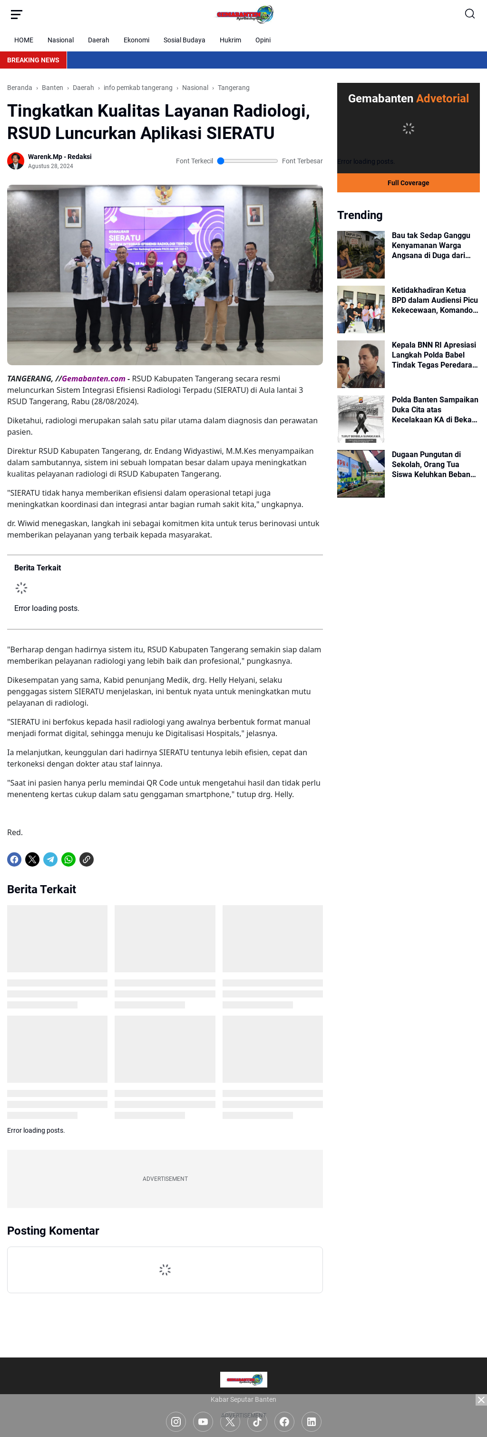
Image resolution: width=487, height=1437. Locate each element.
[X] (32, 859)
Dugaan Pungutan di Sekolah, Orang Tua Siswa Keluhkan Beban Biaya (431, 464)
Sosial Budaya (184, 40)
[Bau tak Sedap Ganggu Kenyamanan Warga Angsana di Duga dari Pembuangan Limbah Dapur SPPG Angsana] (361, 255)
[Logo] (243, 1379)
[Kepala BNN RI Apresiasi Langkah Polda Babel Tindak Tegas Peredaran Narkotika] (361, 364)
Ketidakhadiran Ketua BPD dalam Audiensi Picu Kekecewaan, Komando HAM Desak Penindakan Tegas (435, 300)
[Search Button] (470, 14)
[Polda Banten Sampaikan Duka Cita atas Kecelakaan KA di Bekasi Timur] (361, 419)
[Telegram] (50, 859)
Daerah (98, 40)
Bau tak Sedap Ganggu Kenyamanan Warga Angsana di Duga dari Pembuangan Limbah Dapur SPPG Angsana (431, 245)
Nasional (61, 40)
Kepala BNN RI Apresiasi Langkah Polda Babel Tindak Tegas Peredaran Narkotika (434, 355)
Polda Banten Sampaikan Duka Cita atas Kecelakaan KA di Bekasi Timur (435, 410)
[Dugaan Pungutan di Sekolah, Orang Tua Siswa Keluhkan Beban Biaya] (361, 474)
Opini (263, 40)
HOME (23, 40)
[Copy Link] (86, 859)
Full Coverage (408, 183)
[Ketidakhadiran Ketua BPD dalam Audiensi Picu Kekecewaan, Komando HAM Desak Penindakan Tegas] (361, 309)
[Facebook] (14, 859)
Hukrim (230, 40)
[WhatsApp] (68, 859)
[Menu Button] (16, 14)
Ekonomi (136, 40)
